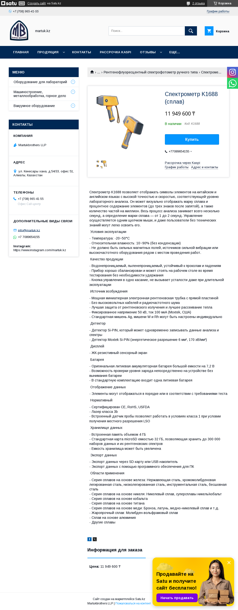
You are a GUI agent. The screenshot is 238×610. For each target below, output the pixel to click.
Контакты (81, 52)
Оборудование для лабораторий (40, 82)
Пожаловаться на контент (133, 603)
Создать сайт (36, 3)
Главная (21, 52)
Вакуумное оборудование (34, 106)
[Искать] (191, 30)
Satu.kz (140, 599)
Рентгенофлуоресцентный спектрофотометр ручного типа (151, 72)
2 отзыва (198, 3)
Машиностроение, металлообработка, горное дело (40, 94)
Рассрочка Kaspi (115, 52)
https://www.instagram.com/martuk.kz (39, 250)
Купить (192, 139)
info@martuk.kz (29, 230)
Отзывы (148, 52)
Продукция (48, 52)
